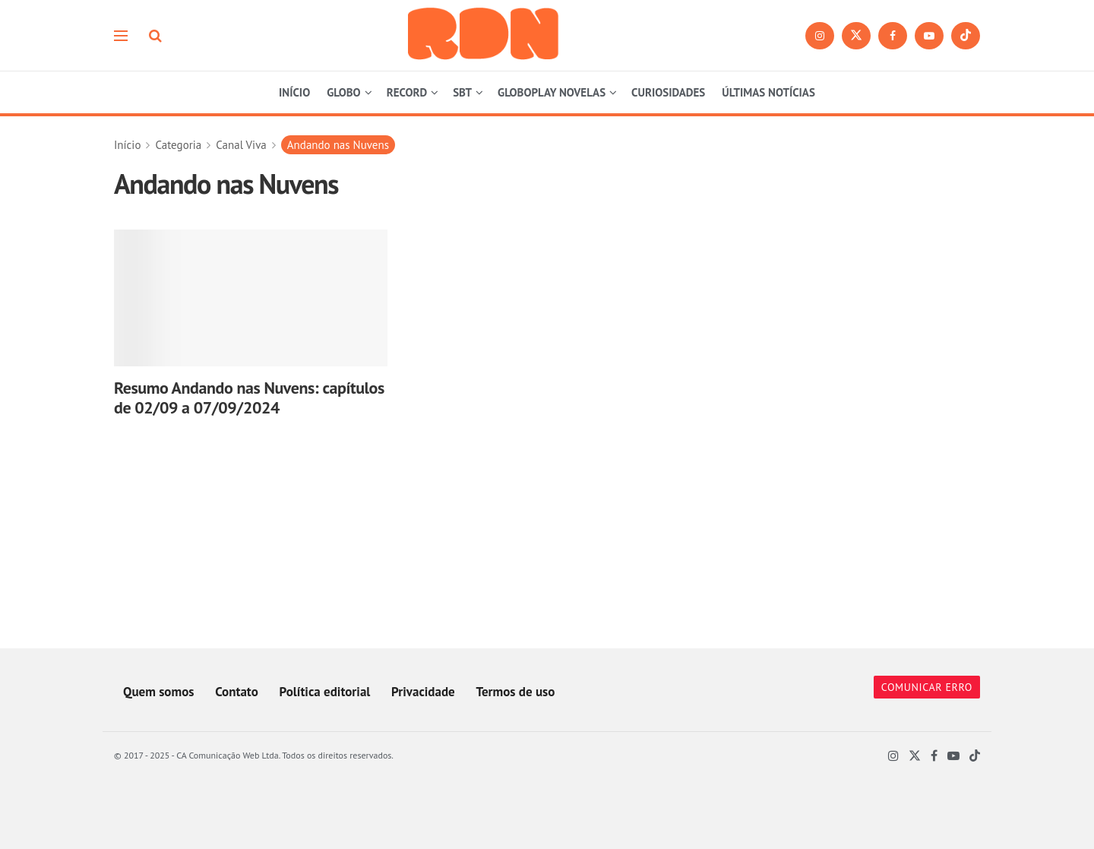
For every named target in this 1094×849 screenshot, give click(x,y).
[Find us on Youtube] (929, 35)
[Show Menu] (121, 35)
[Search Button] (155, 36)
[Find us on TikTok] (965, 35)
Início (127, 145)
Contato (236, 691)
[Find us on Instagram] (819, 35)
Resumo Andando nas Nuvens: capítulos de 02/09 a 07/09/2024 (249, 397)
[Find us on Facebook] (892, 35)
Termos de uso (515, 691)
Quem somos (158, 691)
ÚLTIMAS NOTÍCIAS (768, 92)
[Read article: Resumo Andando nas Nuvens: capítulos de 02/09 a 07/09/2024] (250, 298)
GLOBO (343, 92)
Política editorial (325, 691)
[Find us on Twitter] (856, 35)
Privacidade (423, 691)
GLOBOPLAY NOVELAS (551, 92)
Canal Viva (241, 145)
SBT (462, 92)
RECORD (407, 92)
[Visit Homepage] (484, 35)
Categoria (178, 145)
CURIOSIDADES (668, 92)
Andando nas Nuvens (338, 145)
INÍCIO (294, 92)
